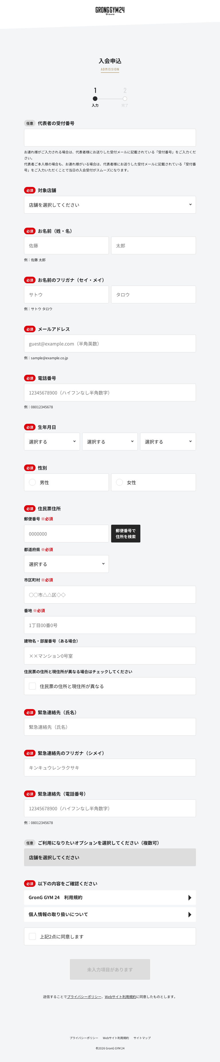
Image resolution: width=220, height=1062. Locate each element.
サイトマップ (142, 1038)
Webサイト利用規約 (120, 996)
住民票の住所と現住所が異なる (72, 686)
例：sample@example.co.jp (46, 357)
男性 (44, 482)
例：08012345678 (38, 406)
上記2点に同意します (62, 936)
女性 (131, 482)
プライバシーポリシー (84, 996)
